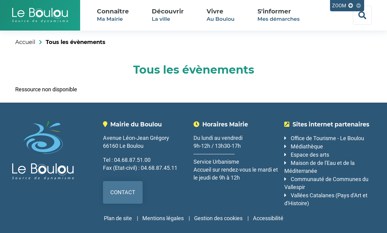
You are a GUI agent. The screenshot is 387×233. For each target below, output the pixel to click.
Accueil (25, 42)
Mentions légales (163, 218)
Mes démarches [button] (278, 15)
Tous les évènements (75, 42)
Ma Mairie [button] (113, 15)
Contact (122, 192)
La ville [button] (168, 15)
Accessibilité (268, 218)
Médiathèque (307, 146)
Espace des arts (310, 154)
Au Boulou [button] (221, 15)
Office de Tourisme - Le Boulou (327, 138)
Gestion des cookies (218, 218)
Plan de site (118, 218)
